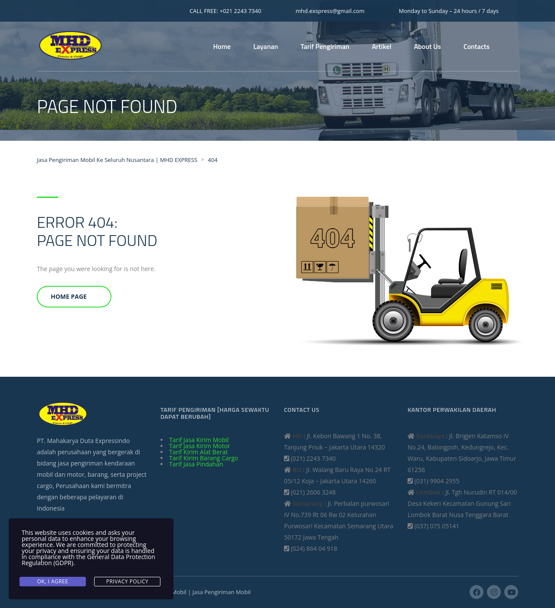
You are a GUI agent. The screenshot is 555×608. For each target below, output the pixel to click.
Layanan (265, 46)
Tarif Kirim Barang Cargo (203, 458)
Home (222, 46)
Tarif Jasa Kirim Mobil (199, 440)
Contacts (477, 46)
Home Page (69, 296)
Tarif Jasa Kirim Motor (199, 446)
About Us (427, 46)
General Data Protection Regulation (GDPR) (88, 560)
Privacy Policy (127, 581)
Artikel (382, 46)
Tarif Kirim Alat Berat (198, 452)
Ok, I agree (53, 581)
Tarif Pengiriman (324, 46)
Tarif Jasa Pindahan (196, 464)
